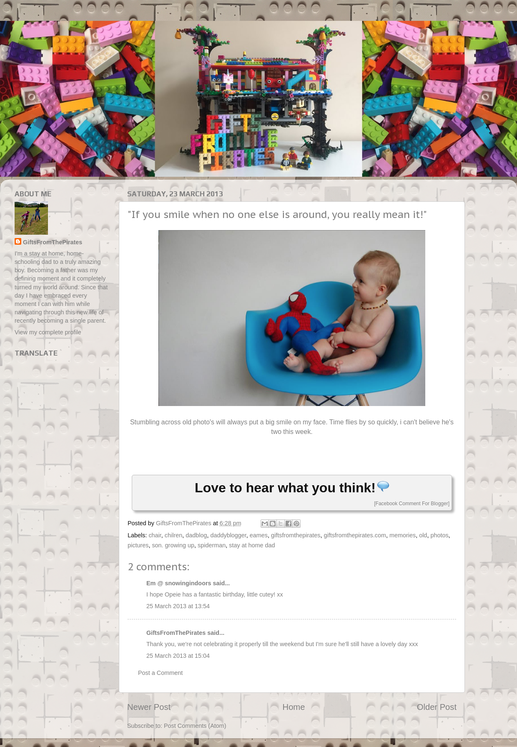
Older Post (437, 707)
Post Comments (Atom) (195, 725)
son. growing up (173, 545)
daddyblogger (228, 535)
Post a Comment (160, 672)
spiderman (212, 545)
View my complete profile (48, 332)
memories (402, 535)
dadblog (196, 535)
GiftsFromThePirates (176, 632)
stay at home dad (252, 545)
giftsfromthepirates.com (355, 535)
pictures (138, 545)
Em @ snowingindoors (178, 583)
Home (294, 707)
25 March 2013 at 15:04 (178, 655)
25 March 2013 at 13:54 (178, 606)
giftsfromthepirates (295, 535)
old (423, 535)
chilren (173, 535)
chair (154, 535)
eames (259, 535)
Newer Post (149, 707)
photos (439, 535)
